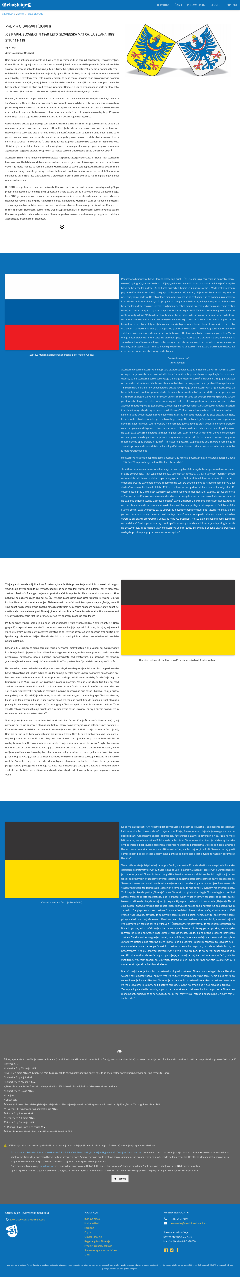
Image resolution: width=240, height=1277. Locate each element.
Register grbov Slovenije (97, 1241)
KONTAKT (232, 5)
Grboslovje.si (8, 14)
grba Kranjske (47, 1166)
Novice (21, 14)
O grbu (88, 1232)
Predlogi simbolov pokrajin (98, 1245)
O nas (87, 1254)
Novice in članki (92, 1223)
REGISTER (216, 5)
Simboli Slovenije (93, 1236)
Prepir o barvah (35, 14)
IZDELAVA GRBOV (196, 5)
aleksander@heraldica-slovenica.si (188, 1223)
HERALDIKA (163, 5)
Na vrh (120, 1178)
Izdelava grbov (92, 1218)
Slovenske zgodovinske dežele (100, 1250)
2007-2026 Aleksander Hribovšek (27, 1219)
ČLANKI (178, 5)
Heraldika (89, 1227)
